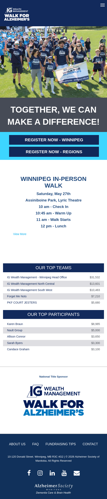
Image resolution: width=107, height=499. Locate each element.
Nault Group (14, 330)
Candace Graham (18, 349)
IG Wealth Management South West (29, 290)
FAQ (35, 444)
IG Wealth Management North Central (31, 283)
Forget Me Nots (16, 296)
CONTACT (90, 444)
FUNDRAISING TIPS (61, 444)
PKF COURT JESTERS (22, 302)
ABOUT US (17, 444)
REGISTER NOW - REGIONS (54, 151)
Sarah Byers (15, 343)
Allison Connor (16, 336)
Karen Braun (15, 324)
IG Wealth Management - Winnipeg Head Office (37, 277)
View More (19, 234)
